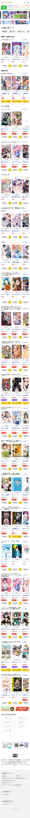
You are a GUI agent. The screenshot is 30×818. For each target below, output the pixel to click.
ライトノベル (7, 726)
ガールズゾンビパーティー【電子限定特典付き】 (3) (16, 129)
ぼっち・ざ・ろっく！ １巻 (16, 695)
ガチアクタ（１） (5, 528)
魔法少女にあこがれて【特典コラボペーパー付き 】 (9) (5, 162)
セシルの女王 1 (16, 294)
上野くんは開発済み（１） (5, 495)
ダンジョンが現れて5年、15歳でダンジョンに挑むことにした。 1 (6, 329)
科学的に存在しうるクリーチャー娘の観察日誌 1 (16, 362)
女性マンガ (22, 722)
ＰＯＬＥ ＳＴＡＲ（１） (16, 495)
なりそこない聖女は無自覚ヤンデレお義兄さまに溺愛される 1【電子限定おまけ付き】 (5, 262)
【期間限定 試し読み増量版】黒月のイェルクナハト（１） (16, 529)
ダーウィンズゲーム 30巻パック (16, 395)
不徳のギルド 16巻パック (16, 662)
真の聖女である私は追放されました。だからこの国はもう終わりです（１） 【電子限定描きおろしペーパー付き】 (16, 428)
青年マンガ (22, 718)
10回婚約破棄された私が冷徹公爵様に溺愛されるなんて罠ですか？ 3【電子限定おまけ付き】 (16, 262)
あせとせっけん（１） (5, 461)
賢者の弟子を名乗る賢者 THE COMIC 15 (5, 231)
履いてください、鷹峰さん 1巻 (5, 595)
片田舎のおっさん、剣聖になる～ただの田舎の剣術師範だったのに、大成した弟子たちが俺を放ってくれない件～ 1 (5, 362)
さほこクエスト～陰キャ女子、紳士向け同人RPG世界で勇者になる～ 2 (6, 197)
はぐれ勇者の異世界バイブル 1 (16, 329)
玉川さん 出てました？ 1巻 (16, 162)
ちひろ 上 (14, 561)
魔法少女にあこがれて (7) (5, 129)
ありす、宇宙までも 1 (5, 294)
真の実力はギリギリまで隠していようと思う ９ (16, 231)
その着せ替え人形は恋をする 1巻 (5, 695)
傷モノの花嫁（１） (4, 428)
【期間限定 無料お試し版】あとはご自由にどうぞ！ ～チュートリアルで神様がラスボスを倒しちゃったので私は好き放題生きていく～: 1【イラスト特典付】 (16, 93)
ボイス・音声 (7, 730)
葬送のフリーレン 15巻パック (5, 662)
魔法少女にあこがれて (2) (16, 629)
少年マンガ (8, 718)
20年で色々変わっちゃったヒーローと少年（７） (16, 59)
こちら (14, 765)
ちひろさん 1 (5, 561)
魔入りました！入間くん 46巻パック (6, 395)
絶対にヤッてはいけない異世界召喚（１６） (5, 59)
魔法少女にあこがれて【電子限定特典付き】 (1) (5, 629)
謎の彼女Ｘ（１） (16, 461)
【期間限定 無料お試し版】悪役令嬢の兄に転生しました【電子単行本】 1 (5, 93)
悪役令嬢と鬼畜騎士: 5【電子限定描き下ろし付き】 (16, 197)
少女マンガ (8, 722)
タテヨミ (22, 726)
